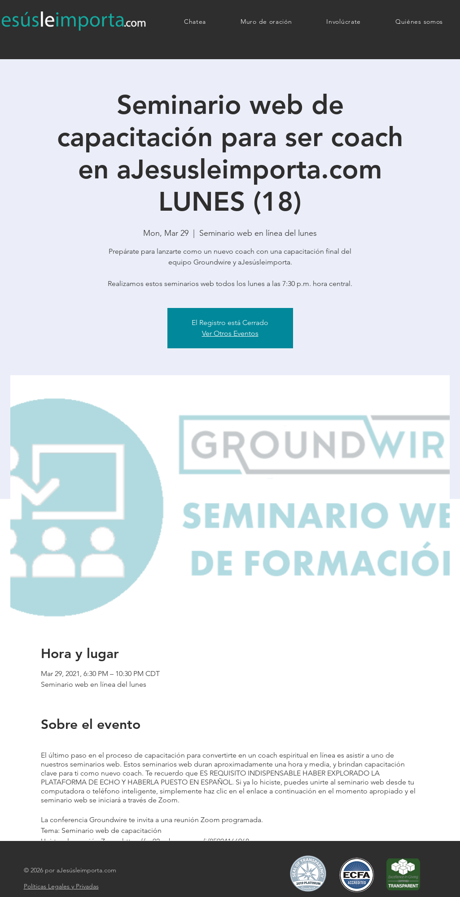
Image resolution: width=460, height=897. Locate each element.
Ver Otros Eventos (230, 333)
